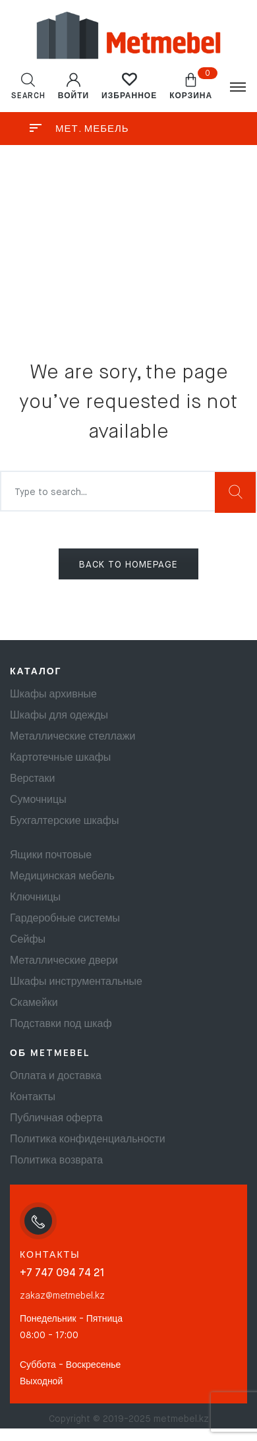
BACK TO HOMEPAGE (128, 565)
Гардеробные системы (65, 919)
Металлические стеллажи (72, 737)
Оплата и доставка (55, 1076)
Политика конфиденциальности (87, 1139)
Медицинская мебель (62, 876)
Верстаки (32, 779)
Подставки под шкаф (61, 1024)
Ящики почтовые (51, 855)
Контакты (32, 1097)
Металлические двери (64, 961)
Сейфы (27, 940)
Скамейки (34, 1003)
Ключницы (35, 898)
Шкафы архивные (53, 695)
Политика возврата (56, 1161)
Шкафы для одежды (59, 716)
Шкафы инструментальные (76, 982)
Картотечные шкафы (60, 758)
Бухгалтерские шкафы (64, 821)
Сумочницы (38, 800)
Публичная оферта (56, 1118)
